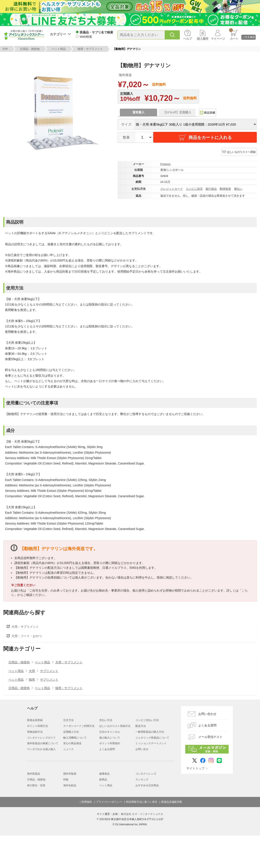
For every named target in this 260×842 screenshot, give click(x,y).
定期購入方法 (71, 731)
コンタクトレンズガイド (41, 737)
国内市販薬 (69, 773)
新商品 (103, 779)
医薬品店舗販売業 (171, 801)
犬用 (32, 671)
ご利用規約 (85, 801)
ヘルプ (187, 38)
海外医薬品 (33, 773)
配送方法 (140, 726)
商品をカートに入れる (205, 137)
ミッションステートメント (151, 743)
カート (233, 34)
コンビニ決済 (194, 188)
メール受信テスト (210, 737)
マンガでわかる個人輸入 (41, 749)
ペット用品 (59, 49)
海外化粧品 (69, 785)
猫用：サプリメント (90, 49)
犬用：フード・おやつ (26, 636)
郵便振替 (225, 188)
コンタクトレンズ (145, 773)
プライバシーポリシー (109, 801)
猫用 (32, 679)
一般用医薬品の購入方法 (149, 731)
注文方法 (68, 720)
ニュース (68, 749)
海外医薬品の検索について (42, 743)
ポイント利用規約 (109, 743)
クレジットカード (171, 188)
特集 (65, 779)
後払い (238, 188)
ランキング (141, 779)
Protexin (165, 164)
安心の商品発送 (72, 743)
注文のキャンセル (109, 731)
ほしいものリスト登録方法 (114, 726)
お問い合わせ (207, 714)
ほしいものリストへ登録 (241, 152)
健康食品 (104, 773)
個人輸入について (109, 737)
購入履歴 (202, 38)
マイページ (218, 38)
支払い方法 (105, 720)
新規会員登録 (35, 720)
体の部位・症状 (36, 785)
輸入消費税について (75, 737)
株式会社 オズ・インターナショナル (142, 814)
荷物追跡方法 (35, 731)
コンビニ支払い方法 (147, 720)
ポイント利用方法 (37, 726)
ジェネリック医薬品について (152, 737)
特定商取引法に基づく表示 (141, 801)
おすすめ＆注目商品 (147, 785)
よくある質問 (107, 749)
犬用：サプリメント (25, 626)
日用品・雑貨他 (30, 49)
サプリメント (49, 671)
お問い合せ (141, 749)
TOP (5, 49)
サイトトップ (195, 768)
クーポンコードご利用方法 (78, 726)
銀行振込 (211, 188)
